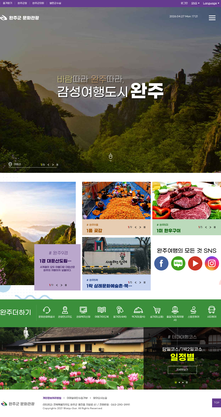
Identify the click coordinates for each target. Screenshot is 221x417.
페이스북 (161, 263)
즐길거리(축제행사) (175, 318)
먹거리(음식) (138, 316)
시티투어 (211, 316)
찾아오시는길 (100, 398)
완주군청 (22, 3)
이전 (48, 164)
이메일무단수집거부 (77, 398)
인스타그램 (212, 263)
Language (211, 4)
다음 (53, 164)
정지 (57, 164)
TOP (216, 402)
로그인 (184, 3)
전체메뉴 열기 (212, 17)
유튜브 (195, 263)
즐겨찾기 (7, 3)
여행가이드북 (102, 316)
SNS (195, 4)
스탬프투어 (193, 316)
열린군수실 (55, 3)
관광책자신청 (83, 316)
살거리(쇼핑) (156, 316)
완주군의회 (38, 3)
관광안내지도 (65, 316)
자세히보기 (182, 369)
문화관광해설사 (46, 316)
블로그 (178, 263)
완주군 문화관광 (19, 17)
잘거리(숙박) (120, 316)
